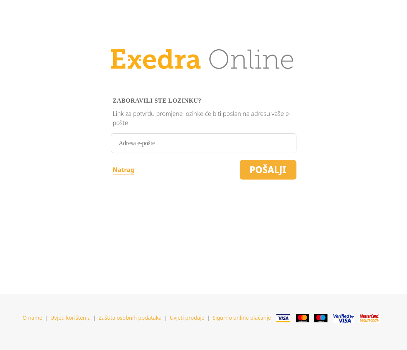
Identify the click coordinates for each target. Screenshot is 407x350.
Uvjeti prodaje (187, 317)
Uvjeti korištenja (70, 317)
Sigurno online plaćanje (241, 317)
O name (32, 317)
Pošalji (268, 169)
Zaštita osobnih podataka (130, 317)
